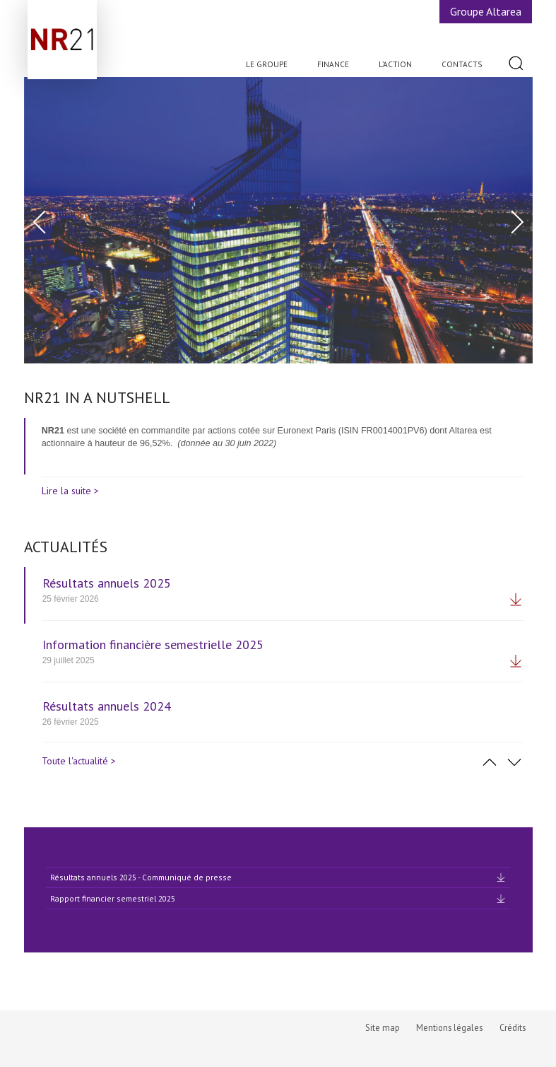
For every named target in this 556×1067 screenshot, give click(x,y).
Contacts (462, 64)
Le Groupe (267, 64)
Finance (333, 64)
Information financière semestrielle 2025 (153, 644)
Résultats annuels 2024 (106, 706)
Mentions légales (449, 1027)
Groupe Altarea (485, 11)
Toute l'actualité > (79, 760)
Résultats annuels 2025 (106, 583)
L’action (395, 64)
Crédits (512, 1027)
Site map (382, 1027)
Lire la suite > (70, 490)
